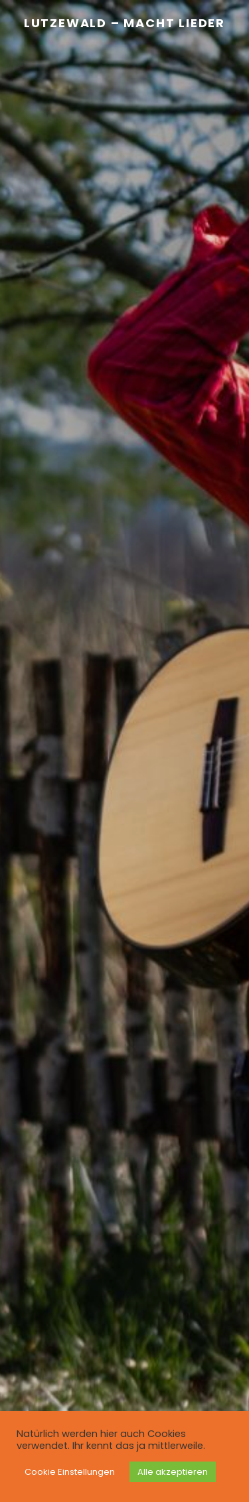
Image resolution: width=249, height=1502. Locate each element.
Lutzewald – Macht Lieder (124, 23)
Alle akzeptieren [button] (172, 1472)
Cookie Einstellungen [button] (70, 1472)
